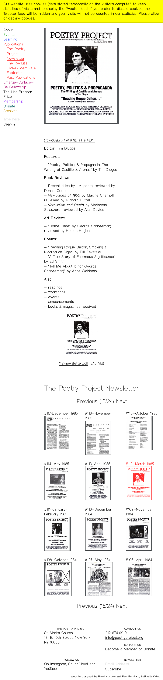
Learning (10, 39)
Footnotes (15, 72)
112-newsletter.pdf (73, 363)
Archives (10, 111)
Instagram (58, 664)
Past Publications (21, 77)
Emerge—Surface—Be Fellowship (18, 84)
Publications (13, 44)
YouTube (50, 668)
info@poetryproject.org (124, 637)
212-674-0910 (116, 633)
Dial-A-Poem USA (21, 68)
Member (130, 649)
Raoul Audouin (107, 676)
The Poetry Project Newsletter (16, 54)
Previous (87, 401)
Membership (13, 101)
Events (8, 34)
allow (155, 13)
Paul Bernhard (130, 676)
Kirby (156, 676)
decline (14, 18)
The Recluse (17, 63)
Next (121, 401)
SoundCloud (78, 664)
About (8, 30)
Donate (9, 106)
